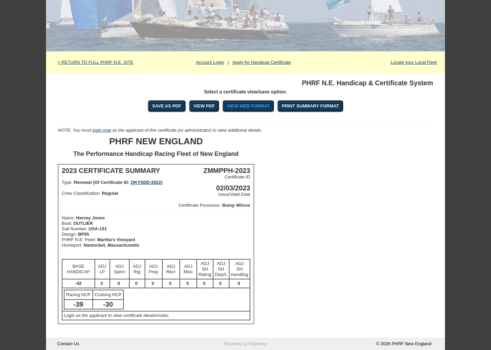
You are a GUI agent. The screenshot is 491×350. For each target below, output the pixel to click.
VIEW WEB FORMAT (248, 105)
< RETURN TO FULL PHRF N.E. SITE (95, 62)
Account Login (210, 62)
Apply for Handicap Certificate (261, 62)
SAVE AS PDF (166, 105)
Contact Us (68, 343)
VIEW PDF (204, 105)
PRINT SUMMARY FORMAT (310, 105)
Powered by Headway (245, 343)
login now (101, 130)
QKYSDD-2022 (146, 182)
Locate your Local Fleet (414, 62)
